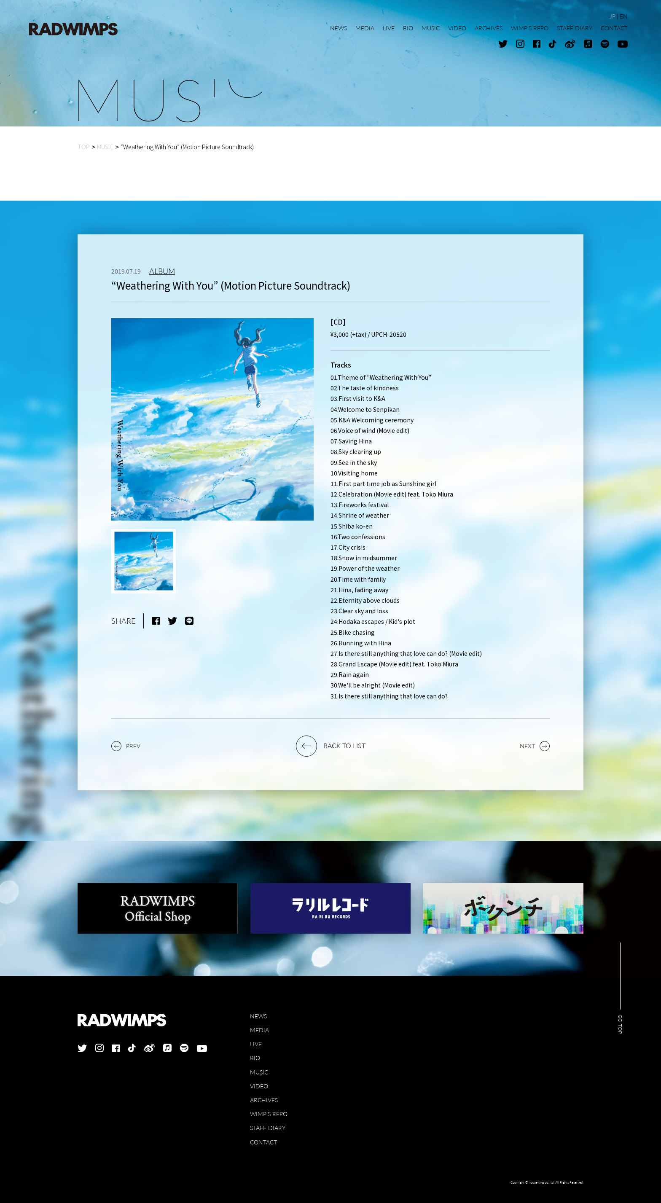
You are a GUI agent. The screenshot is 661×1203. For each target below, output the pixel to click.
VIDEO (259, 1086)
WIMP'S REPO (269, 1114)
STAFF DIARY (267, 1127)
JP (612, 16)
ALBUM (162, 271)
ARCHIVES (264, 1100)
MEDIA (259, 1030)
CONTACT (263, 1142)
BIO (255, 1057)
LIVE (256, 1044)
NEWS (258, 1016)
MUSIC (259, 1072)
